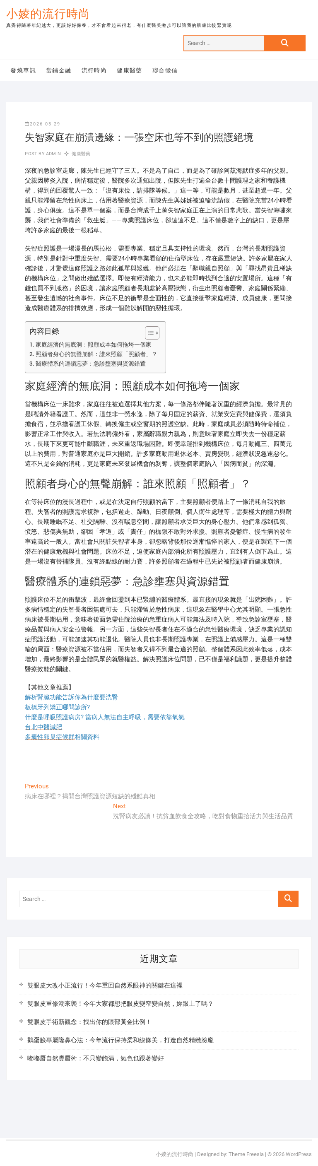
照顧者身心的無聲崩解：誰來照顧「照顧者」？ (96, 354)
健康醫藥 (129, 70)
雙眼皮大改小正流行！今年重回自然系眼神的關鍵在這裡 (105, 985)
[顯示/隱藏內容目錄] (148, 333)
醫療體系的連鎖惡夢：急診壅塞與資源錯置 (91, 363)
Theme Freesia (246, 1154)
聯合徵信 (165, 70)
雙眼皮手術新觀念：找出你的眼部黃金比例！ (89, 1022)
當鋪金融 (59, 70)
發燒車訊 (23, 70)
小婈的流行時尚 (48, 14)
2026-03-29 (42, 124)
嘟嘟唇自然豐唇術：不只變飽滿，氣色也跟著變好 (95, 1058)
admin (53, 154)
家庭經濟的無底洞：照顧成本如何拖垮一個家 (94, 344)
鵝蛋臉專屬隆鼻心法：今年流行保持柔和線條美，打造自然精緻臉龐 (120, 1040)
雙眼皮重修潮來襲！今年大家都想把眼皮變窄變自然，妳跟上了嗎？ (120, 1003)
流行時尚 (94, 70)
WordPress (299, 1154)
